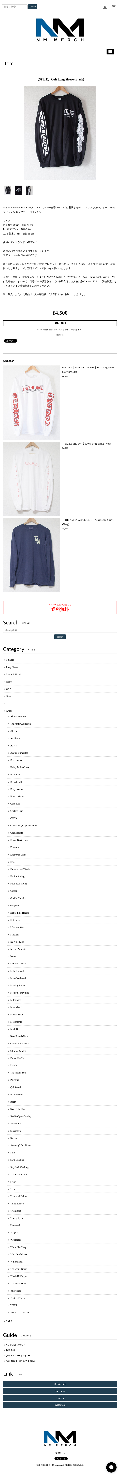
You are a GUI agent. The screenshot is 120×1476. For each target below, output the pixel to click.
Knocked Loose (18, 963)
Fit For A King (17, 876)
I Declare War (17, 927)
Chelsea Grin (16, 811)
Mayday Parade (17, 985)
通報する (60, 335)
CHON (13, 818)
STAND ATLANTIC (20, 1312)
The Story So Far (18, 1174)
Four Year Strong (18, 883)
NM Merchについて (16, 1345)
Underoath (15, 1225)
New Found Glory (19, 1036)
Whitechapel (16, 1261)
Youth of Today (17, 1298)
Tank (8, 696)
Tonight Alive (17, 1203)
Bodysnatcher (17, 789)
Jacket (9, 681)
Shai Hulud (15, 1123)
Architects (15, 738)
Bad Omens (16, 760)
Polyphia (14, 1080)
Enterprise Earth (18, 854)
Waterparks (15, 1240)
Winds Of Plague (18, 1276)
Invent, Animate (18, 949)
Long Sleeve (12, 667)
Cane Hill (15, 803)
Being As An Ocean (19, 767)
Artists (9, 711)
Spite (12, 1152)
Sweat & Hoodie (14, 674)
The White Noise (18, 1269)
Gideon (13, 891)
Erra (12, 862)
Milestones (15, 1000)
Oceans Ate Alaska (19, 1043)
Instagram (60, 1404)
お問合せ (10, 1350)
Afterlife (14, 731)
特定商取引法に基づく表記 (20, 1361)
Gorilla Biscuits (18, 898)
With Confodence (18, 1254)
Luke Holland (17, 971)
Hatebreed (15, 920)
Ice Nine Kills (17, 942)
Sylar (13, 1181)
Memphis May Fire (19, 992)
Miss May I (16, 1007)
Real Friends (16, 1094)
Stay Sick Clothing (19, 1167)
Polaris (13, 1065)
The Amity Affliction (20, 723)
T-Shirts (10, 660)
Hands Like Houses (19, 913)
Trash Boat (15, 1211)
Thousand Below (18, 1196)
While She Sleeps (18, 1247)
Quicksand (15, 1087)
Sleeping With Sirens (20, 1145)
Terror (13, 1189)
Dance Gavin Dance (20, 840)
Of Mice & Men (18, 1051)
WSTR (13, 1305)
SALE (9, 1321)
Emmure (14, 847)
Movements (16, 1022)
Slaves (13, 1138)
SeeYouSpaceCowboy (21, 1116)
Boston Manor (17, 796)
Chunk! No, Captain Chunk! (24, 825)
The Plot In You (18, 1072)
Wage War (15, 1232)
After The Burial (18, 716)
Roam (13, 1102)
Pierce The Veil (17, 1058)
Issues (13, 956)
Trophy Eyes (16, 1218)
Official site (60, 1383)
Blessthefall (16, 782)
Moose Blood (16, 1014)
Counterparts (16, 833)
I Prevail (14, 934)
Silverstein (15, 1131)
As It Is (13, 745)
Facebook (60, 1391)
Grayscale (15, 905)
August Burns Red (19, 753)
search (33, 6)
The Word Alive (18, 1283)
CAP (8, 689)
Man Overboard (18, 978)
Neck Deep (15, 1029)
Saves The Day (17, 1109)
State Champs (17, 1160)
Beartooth (15, 774)
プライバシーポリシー (18, 1355)
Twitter (60, 1397)
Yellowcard (15, 1291)
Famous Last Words (19, 869)
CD (7, 703)
